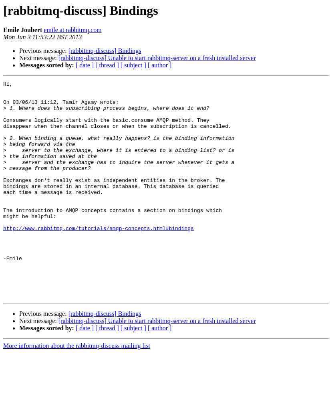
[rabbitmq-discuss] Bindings (104, 50)
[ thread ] (107, 65)
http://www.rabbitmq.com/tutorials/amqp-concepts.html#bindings (98, 258)
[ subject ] (133, 65)
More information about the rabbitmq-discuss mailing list (76, 389)
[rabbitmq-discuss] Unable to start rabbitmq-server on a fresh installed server (157, 58)
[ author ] (160, 65)
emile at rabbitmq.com (72, 29)
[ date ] (85, 65)
